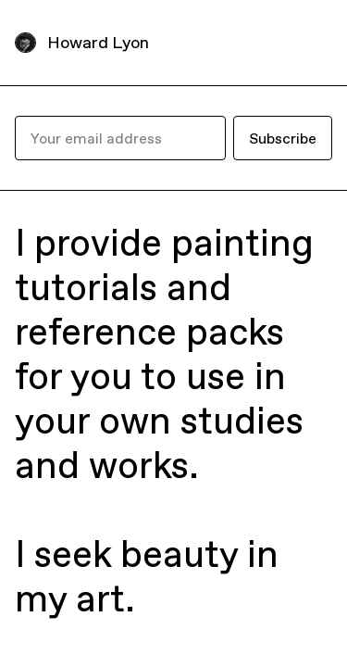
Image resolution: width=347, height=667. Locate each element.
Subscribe (282, 138)
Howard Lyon (98, 42)
